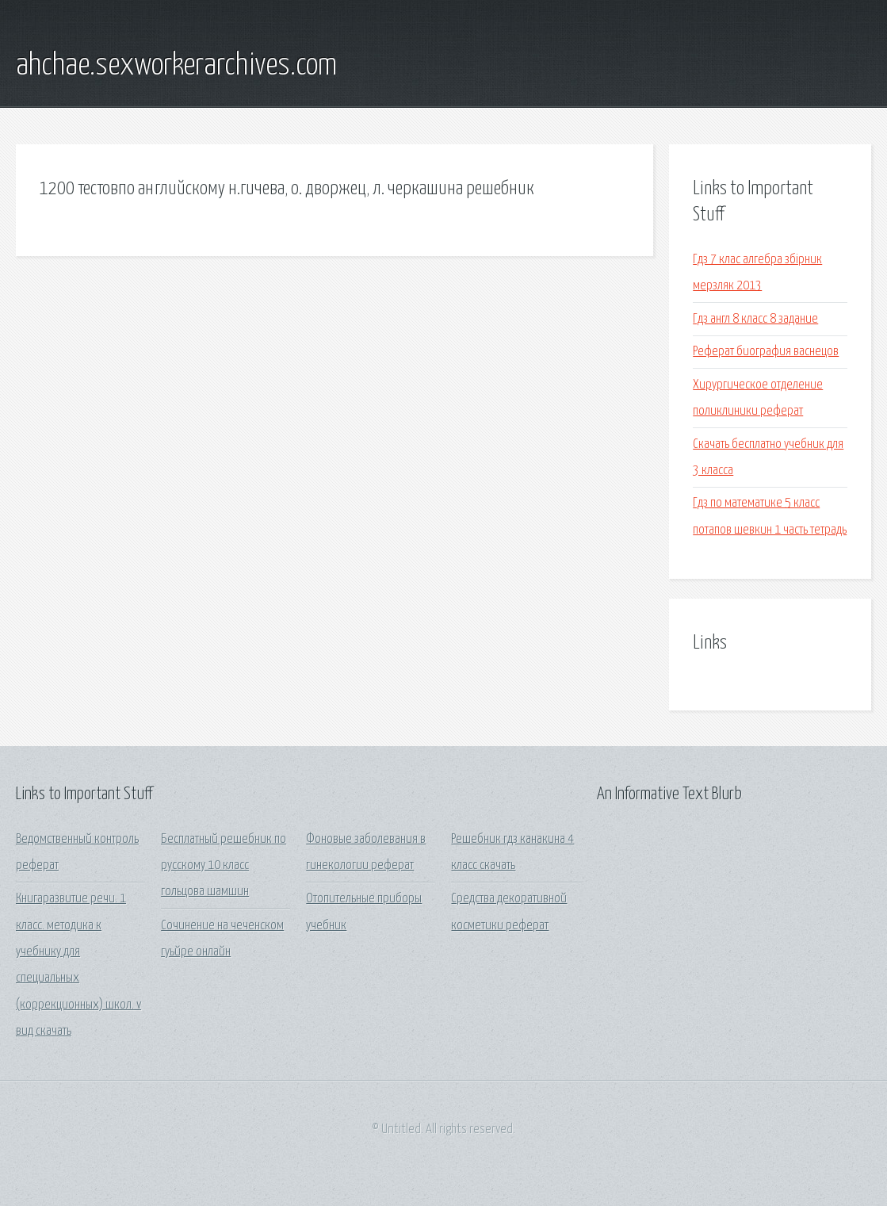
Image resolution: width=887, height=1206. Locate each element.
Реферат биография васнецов (766, 351)
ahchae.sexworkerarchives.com (176, 66)
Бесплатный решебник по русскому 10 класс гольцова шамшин (223, 866)
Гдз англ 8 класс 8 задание (755, 319)
